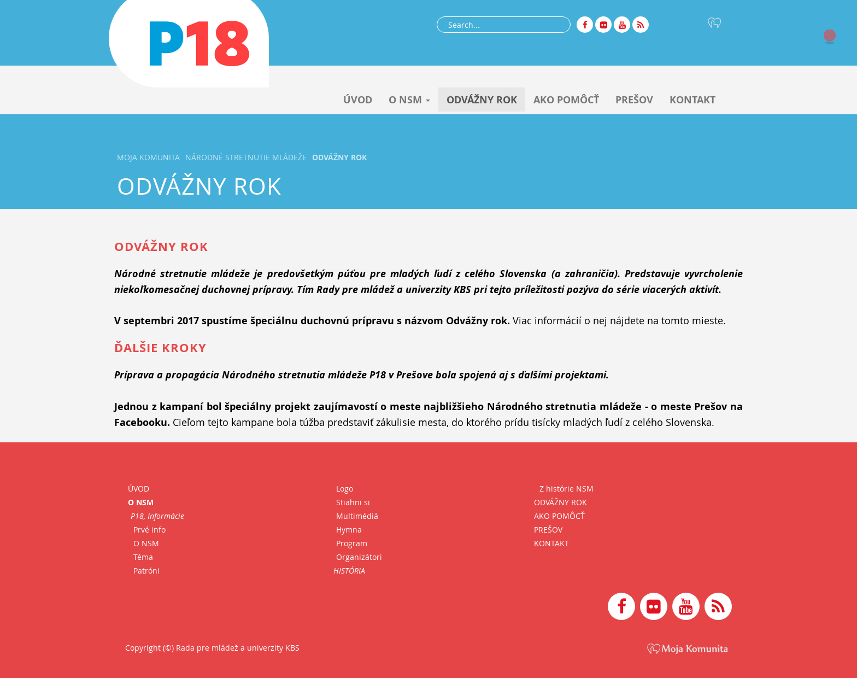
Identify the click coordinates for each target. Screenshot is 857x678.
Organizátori (359, 557)
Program (351, 543)
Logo (344, 488)
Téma (143, 557)
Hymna (349, 529)
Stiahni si (353, 502)
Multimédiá (357, 516)
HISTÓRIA (349, 570)
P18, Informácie (157, 516)
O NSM (409, 99)
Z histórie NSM (566, 488)
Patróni (146, 570)
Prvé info (149, 529)
